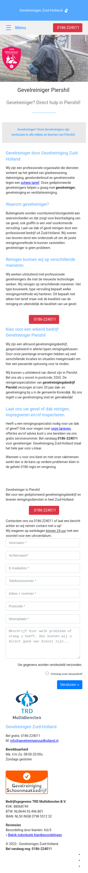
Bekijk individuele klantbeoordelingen (35, 835)
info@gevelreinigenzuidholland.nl (34, 741)
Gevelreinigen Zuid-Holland (40, 10)
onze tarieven (61, 428)
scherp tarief (30, 183)
